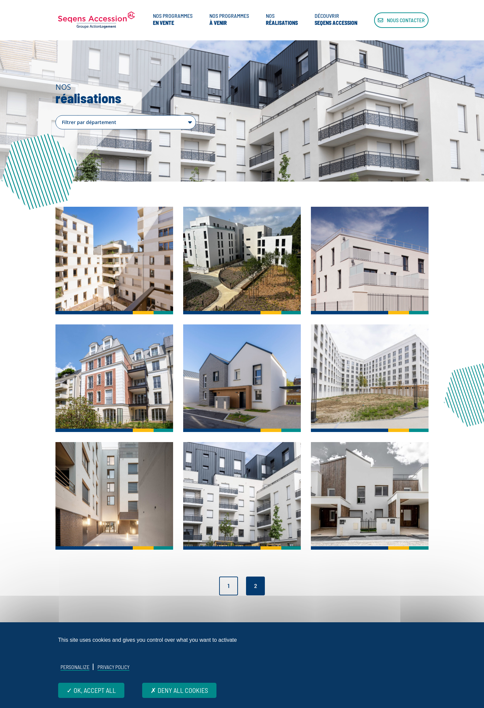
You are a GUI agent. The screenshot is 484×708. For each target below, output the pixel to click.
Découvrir (336, 19)
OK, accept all (91, 690)
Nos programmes (173, 19)
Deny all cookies (179, 690)
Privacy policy (113, 667)
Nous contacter (401, 20)
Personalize (75, 667)
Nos (282, 19)
